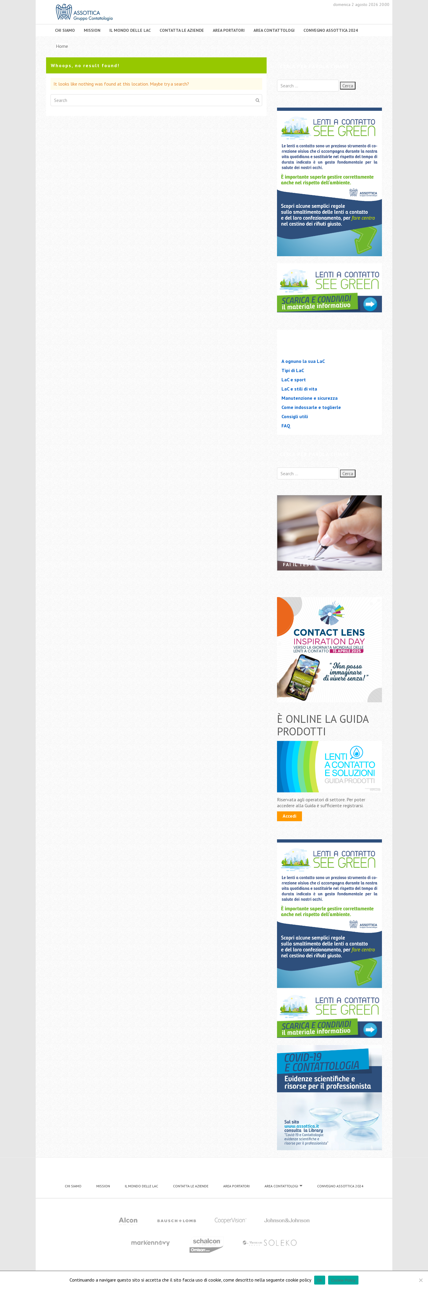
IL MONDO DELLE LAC (130, 30)
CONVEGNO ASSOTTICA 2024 (330, 30)
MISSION (92, 30)
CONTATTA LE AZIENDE (182, 30)
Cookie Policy (343, 1280)
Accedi (289, 816)
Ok (319, 1280)
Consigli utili (294, 416)
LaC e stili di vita (299, 389)
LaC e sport (293, 380)
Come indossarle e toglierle (311, 407)
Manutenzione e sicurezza (309, 398)
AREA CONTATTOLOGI (274, 30)
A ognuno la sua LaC (303, 361)
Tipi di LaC (292, 370)
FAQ (285, 426)
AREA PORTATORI (229, 30)
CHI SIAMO (65, 30)
